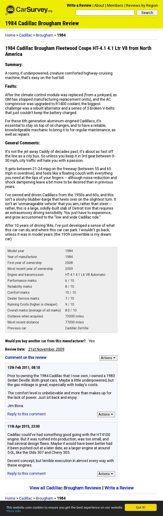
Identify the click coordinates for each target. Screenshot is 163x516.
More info (13, 511)
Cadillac (25, 35)
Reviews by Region (142, 5)
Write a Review (79, 5)
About (99, 5)
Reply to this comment (26, 414)
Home (10, 35)
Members (115, 5)
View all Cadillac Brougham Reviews (65, 488)
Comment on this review (25, 357)
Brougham (44, 35)
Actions (109, 358)
